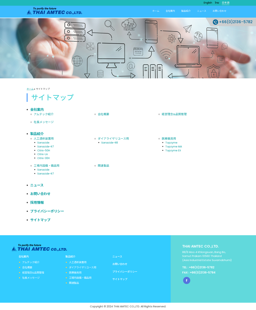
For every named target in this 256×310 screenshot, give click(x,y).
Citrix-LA (42, 154)
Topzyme (171, 142)
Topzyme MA (173, 146)
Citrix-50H (43, 150)
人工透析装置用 (44, 138)
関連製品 (103, 165)
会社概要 (103, 114)
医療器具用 (169, 138)
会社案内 (170, 11)
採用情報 (37, 202)
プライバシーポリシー (47, 211)
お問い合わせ (219, 11)
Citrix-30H (43, 158)
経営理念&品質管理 (174, 114)
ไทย (217, 2)
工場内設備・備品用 (46, 165)
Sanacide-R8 (109, 142)
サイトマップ (40, 219)
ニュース (201, 11)
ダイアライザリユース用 (113, 138)
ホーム (156, 11)
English (208, 2)
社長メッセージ (44, 122)
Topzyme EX (173, 150)
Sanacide (43, 142)
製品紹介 (186, 11)
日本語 (225, 2)
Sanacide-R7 (45, 146)
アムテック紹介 (44, 114)
